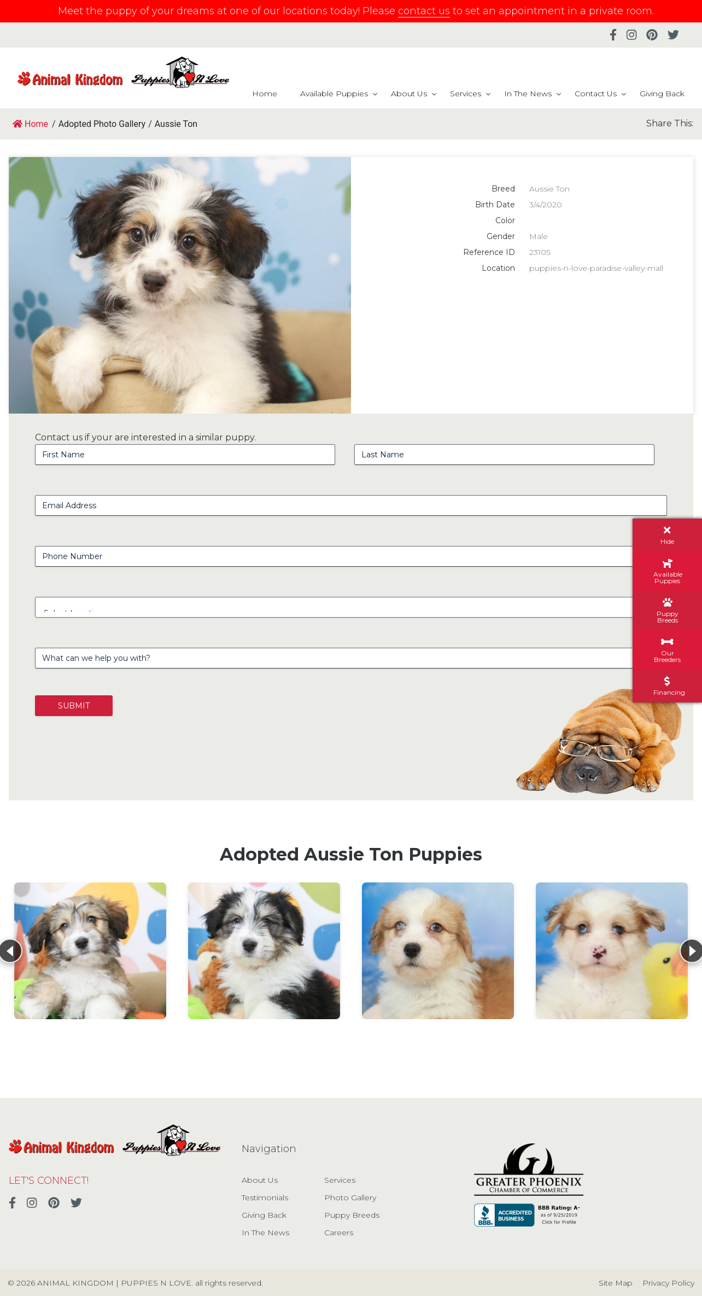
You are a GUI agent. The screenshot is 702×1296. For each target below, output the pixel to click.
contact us (424, 11)
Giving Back (662, 93)
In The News (528, 93)
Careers (338, 1232)
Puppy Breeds (351, 1215)
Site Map (616, 1283)
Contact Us (596, 93)
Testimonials (265, 1197)
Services (465, 93)
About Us (409, 93)
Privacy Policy (668, 1283)
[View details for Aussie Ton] (90, 950)
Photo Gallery (350, 1197)
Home (264, 93)
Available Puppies (334, 93)
